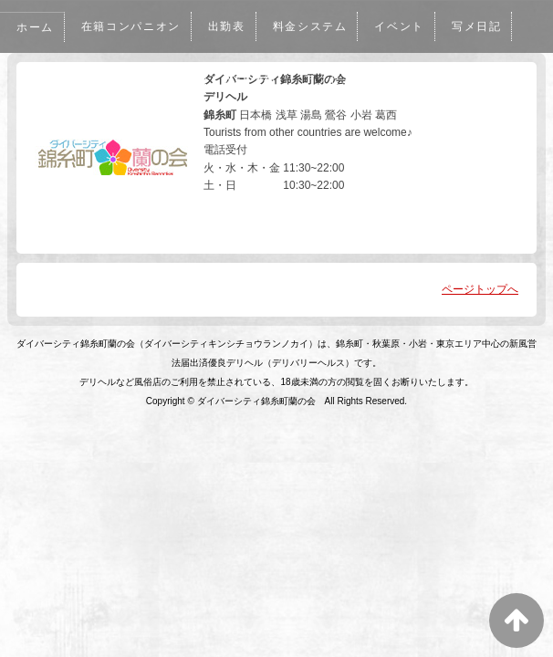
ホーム (35, 27)
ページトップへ (480, 289)
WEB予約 (255, 79)
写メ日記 (487, 26)
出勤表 (232, 26)
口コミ (101, 79)
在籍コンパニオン (133, 26)
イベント (408, 26)
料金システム (317, 26)
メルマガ (174, 79)
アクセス (335, 79)
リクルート (422, 79)
